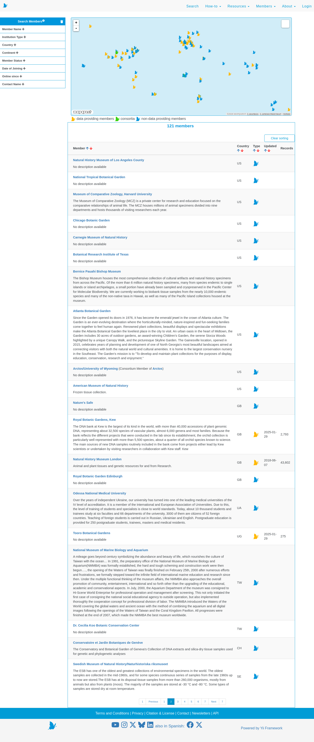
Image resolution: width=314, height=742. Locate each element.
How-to (213, 6)
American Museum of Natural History (100, 385)
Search (192, 6)
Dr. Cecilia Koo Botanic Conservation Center (106, 625)
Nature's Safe (83, 402)
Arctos (157, 368)
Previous (153, 701)
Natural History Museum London (97, 459)
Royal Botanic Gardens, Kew (94, 419)
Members (265, 6)
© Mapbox (253, 114)
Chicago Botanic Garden (91, 220)
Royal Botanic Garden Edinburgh (97, 476)
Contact (183, 713)
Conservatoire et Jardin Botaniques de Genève (108, 642)
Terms (286, 114)
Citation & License (160, 713)
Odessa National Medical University (99, 493)
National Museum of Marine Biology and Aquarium (110, 550)
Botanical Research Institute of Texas (101, 254)
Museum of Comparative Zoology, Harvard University (112, 194)
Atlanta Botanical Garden (92, 311)
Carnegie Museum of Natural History (100, 237)
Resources (239, 6)
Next (213, 701)
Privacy (137, 713)
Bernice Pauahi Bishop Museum (97, 271)
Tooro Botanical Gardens (91, 533)
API (216, 713)
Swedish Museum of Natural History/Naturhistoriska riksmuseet (120, 664)
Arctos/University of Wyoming (95, 368)
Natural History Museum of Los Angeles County (108, 160)
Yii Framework (271, 728)
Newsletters (201, 713)
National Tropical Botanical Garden (99, 177)
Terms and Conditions (112, 713)
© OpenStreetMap (270, 114)
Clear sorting (279, 138)
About (289, 6)
